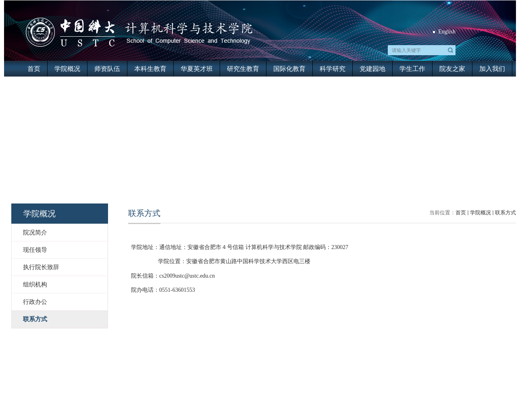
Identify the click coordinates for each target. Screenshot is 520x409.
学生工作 (412, 68)
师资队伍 (107, 68)
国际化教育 (289, 68)
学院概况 (67, 68)
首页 (33, 68)
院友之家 (452, 68)
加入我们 (492, 68)
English (447, 32)
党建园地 (372, 68)
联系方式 (505, 213)
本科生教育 (150, 68)
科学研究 (332, 68)
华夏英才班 (197, 68)
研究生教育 (243, 68)
